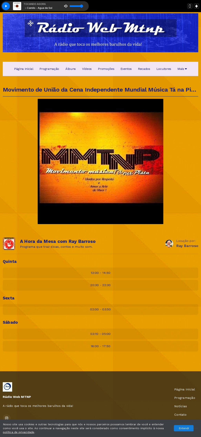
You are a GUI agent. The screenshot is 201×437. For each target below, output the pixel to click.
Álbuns (70, 69)
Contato (180, 414)
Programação (49, 69)
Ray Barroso (187, 246)
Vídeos (87, 69)
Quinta (9, 261)
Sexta (8, 298)
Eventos (126, 69)
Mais (182, 69)
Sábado (10, 322)
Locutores (163, 69)
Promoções (106, 69)
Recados (144, 69)
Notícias (180, 406)
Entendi (184, 428)
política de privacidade (18, 432)
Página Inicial (23, 69)
